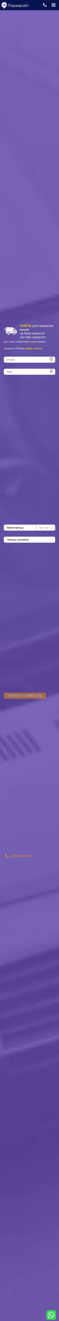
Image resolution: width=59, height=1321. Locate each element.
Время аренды (15, 528)
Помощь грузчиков (18, 540)
